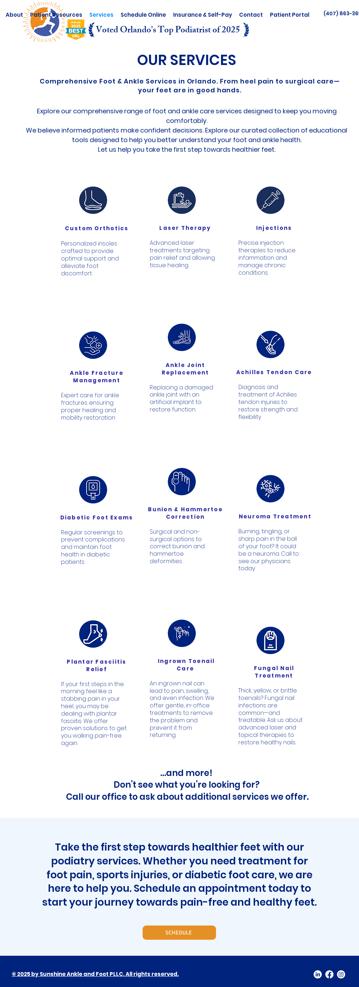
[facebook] (329, 974)
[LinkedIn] (318, 974)
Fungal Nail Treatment (274, 671)
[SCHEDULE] (179, 933)
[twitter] (341, 974)
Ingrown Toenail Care (186, 664)
